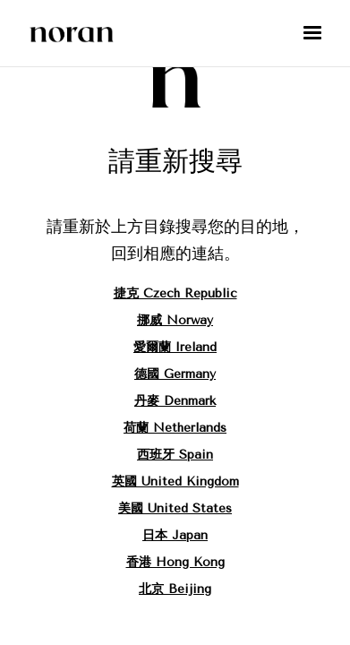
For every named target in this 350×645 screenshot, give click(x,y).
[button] (312, 33)
